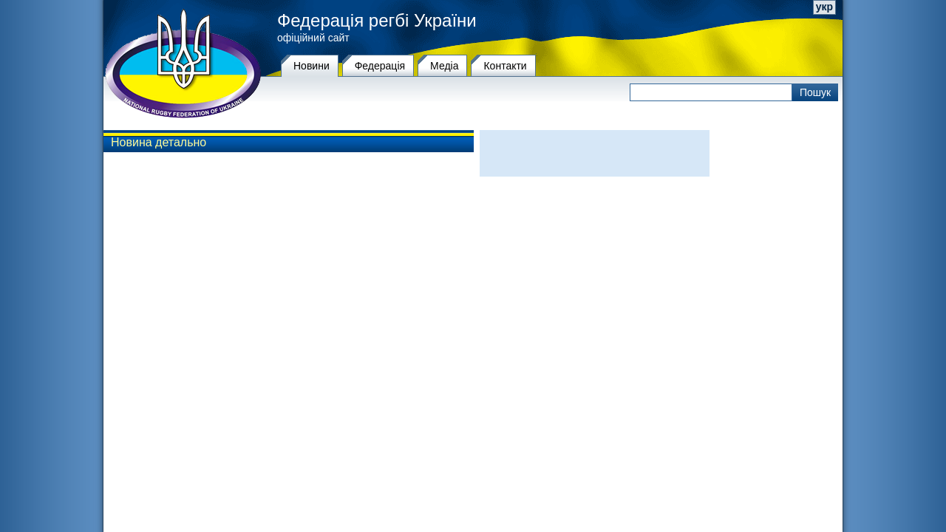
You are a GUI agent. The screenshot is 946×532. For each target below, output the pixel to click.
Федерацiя (380, 66)
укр (824, 7)
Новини (311, 66)
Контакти (504, 66)
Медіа (444, 66)
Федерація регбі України (377, 20)
